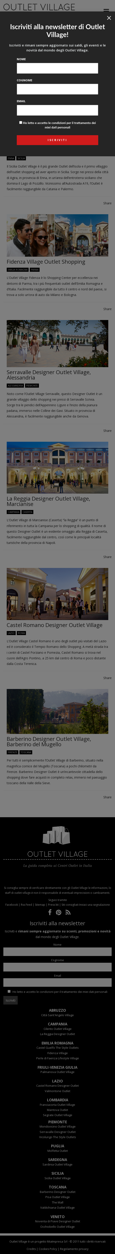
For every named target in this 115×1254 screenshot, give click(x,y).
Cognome (24, 80)
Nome (21, 59)
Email (21, 101)
